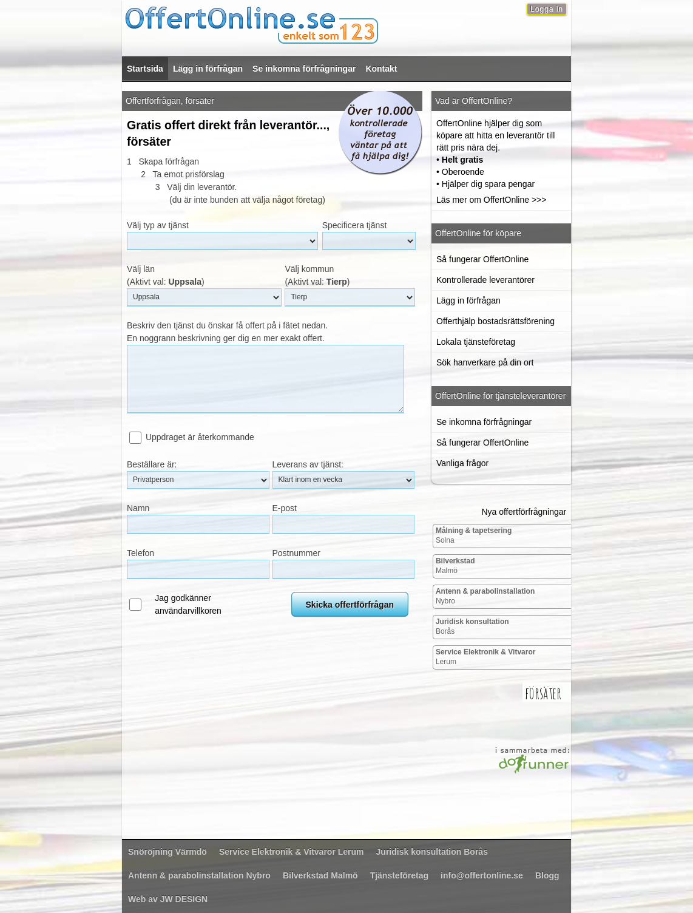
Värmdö (167, 852)
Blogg (547, 875)
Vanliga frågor (462, 463)
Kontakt (381, 68)
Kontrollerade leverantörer (485, 280)
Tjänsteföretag (399, 875)
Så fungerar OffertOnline (482, 259)
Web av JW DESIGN (168, 899)
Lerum (486, 657)
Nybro (485, 596)
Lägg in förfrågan (208, 68)
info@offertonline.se (482, 875)
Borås (472, 626)
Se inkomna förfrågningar (304, 68)
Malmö (455, 566)
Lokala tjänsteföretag (475, 342)
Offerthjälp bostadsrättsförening (495, 321)
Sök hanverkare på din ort (484, 362)
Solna (474, 535)
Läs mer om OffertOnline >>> (491, 200)
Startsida (145, 68)
